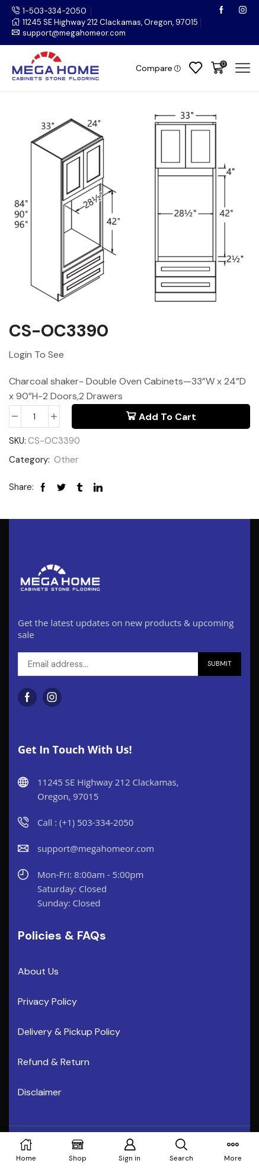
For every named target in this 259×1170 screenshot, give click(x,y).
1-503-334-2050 (55, 11)
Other (66, 460)
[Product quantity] (34, 416)
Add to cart (167, 417)
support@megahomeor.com (74, 33)
